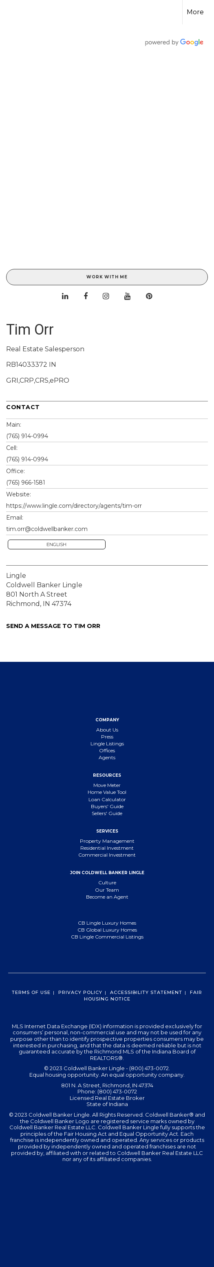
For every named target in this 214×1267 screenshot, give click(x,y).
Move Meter (107, 785)
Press (107, 737)
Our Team (107, 890)
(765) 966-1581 (25, 482)
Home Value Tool (107, 792)
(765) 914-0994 (27, 436)
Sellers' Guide (107, 813)
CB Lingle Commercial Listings (107, 937)
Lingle (16, 576)
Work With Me (107, 277)
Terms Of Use (31, 992)
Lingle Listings (107, 743)
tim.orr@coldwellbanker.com (47, 529)
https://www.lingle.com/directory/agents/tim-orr (74, 505)
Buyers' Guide (107, 806)
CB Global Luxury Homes (107, 930)
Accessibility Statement (146, 992)
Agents (107, 757)
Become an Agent (107, 897)
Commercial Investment (107, 855)
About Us (107, 730)
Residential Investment (107, 848)
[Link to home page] (13, 12)
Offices (107, 750)
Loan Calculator (107, 799)
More (195, 12)
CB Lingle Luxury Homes (107, 923)
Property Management (107, 841)
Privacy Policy (80, 992)
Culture (107, 882)
